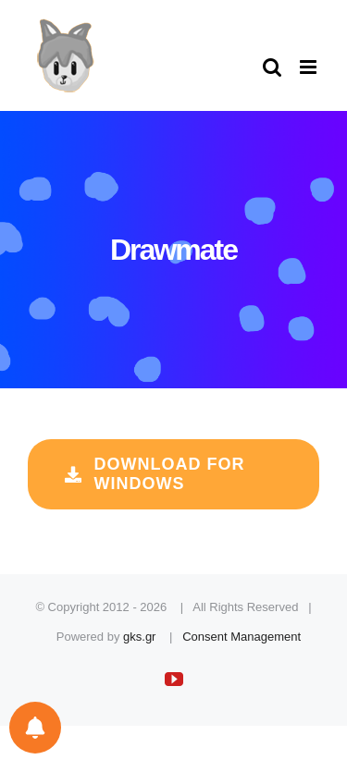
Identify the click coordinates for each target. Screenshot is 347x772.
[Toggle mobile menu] (309, 67)
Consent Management (241, 636)
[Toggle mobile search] (272, 67)
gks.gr (139, 636)
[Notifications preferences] (35, 728)
